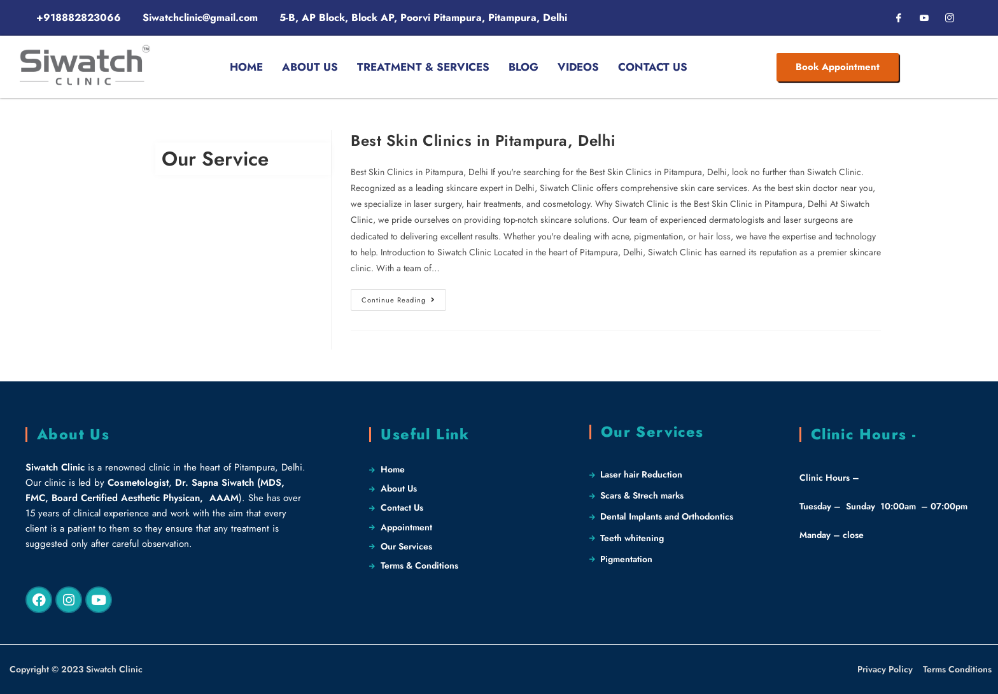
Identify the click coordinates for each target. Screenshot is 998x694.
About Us (310, 66)
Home (246, 66)
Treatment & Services (423, 66)
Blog (523, 66)
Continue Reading (404, 297)
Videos (578, 66)
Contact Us (652, 66)
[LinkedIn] (924, 17)
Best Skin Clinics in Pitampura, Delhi (483, 140)
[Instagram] (949, 17)
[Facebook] (898, 17)
